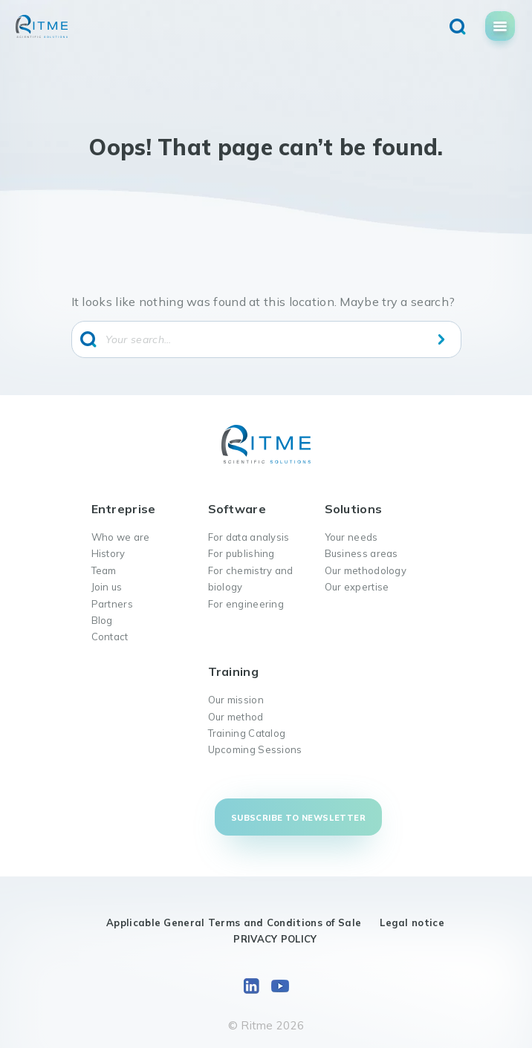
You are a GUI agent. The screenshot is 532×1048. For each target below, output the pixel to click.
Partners (112, 604)
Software (237, 508)
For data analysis (249, 537)
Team (104, 570)
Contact (110, 636)
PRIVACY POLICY (275, 939)
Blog (102, 620)
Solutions (354, 508)
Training (233, 671)
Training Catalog (247, 733)
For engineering (246, 604)
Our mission (236, 700)
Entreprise (123, 508)
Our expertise (357, 587)
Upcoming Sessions (255, 749)
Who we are (120, 537)
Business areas (361, 553)
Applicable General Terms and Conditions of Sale (233, 922)
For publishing (241, 553)
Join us (107, 587)
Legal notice (412, 922)
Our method (236, 717)
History (108, 553)
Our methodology (366, 570)
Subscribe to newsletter (298, 818)
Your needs (351, 537)
